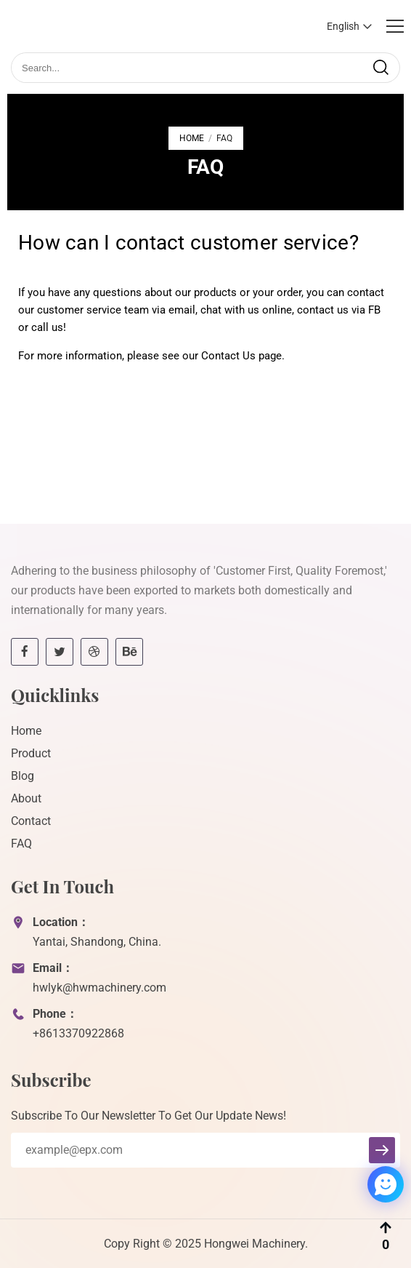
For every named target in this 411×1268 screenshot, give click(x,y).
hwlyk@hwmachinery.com (99, 987)
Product (31, 753)
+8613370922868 (78, 1033)
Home (191, 138)
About (26, 798)
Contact (31, 821)
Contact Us (228, 355)
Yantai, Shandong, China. (97, 942)
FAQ (21, 843)
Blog (22, 776)
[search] (380, 67)
